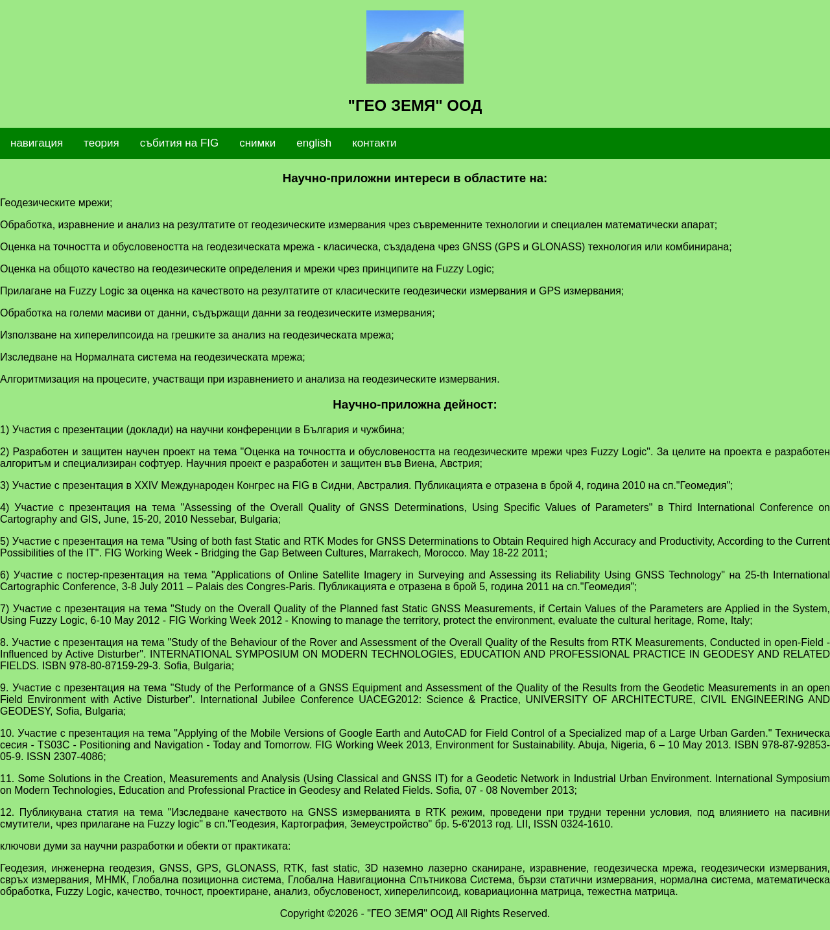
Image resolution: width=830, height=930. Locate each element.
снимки (257, 143)
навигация (36, 143)
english (313, 143)
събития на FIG (179, 143)
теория (101, 143)
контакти (374, 143)
